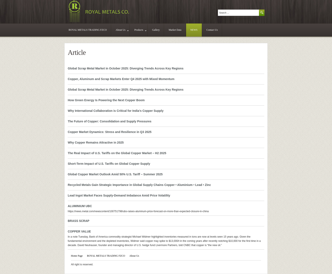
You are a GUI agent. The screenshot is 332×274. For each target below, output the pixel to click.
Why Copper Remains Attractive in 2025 (96, 142)
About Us (122, 29)
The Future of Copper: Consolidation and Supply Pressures (109, 121)
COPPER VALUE (79, 231)
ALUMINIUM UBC (80, 206)
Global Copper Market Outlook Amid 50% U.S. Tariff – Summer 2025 (115, 174)
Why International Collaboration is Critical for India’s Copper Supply (115, 110)
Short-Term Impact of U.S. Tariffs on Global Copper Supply (109, 163)
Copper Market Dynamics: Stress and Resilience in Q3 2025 (109, 132)
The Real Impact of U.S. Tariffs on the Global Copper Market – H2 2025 (117, 153)
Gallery (156, 29)
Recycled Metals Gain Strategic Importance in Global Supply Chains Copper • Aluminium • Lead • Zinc (139, 185)
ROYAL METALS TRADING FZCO (88, 29)
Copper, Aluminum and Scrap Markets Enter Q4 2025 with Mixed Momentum (121, 79)
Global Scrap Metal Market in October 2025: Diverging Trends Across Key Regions (125, 68)
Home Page (77, 255)
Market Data (175, 29)
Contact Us (212, 29)
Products (140, 29)
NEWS (194, 29)
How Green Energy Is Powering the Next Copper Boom (106, 100)
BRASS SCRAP (78, 221)
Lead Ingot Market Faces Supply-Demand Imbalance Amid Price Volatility (119, 195)
